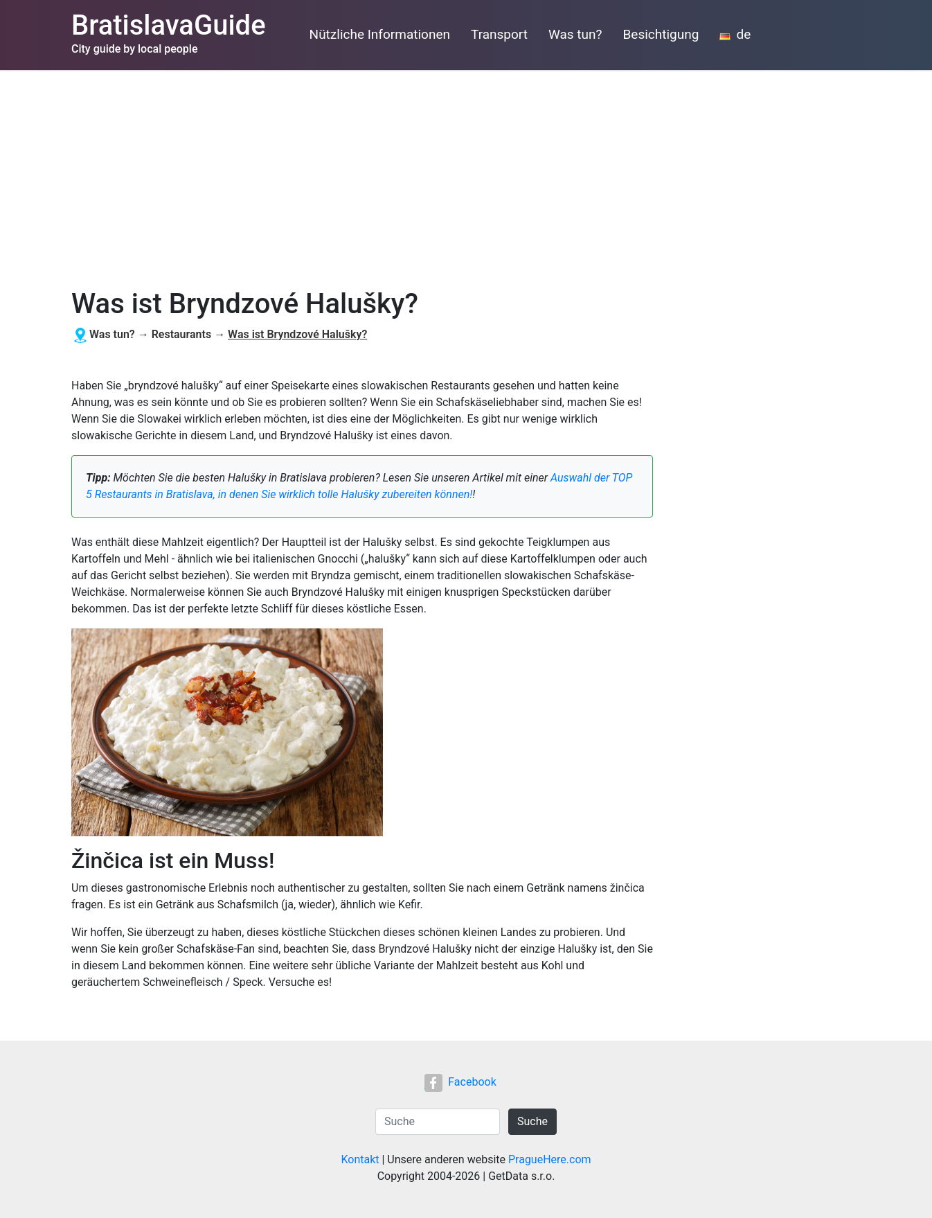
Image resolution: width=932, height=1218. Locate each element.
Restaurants (182, 334)
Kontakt (360, 1159)
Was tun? (575, 34)
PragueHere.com (549, 1159)
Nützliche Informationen (380, 34)
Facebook (460, 1081)
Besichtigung (661, 34)
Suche (532, 1121)
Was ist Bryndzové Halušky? (297, 334)
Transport (499, 34)
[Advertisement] (466, 174)
